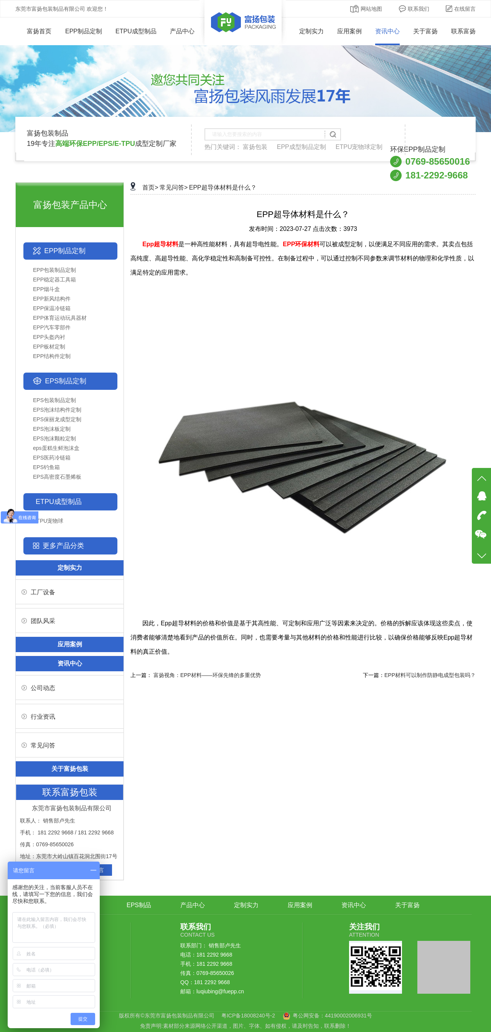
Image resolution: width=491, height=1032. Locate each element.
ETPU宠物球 (48, 521)
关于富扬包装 (69, 768)
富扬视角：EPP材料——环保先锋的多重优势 (207, 675)
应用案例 (349, 31)
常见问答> (174, 187)
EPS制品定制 (65, 381)
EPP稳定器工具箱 (54, 279)
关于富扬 (425, 31)
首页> (150, 187)
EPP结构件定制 (52, 356)
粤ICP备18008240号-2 (248, 1015)
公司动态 (38, 688)
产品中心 (182, 31)
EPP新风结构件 (52, 299)
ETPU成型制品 (136, 31)
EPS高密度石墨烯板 (57, 477)
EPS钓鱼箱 (46, 467)
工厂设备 (38, 592)
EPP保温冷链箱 (52, 308)
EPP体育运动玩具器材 (60, 318)
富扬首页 (33, 31)
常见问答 (38, 745)
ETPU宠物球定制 (359, 147)
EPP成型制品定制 (301, 147)
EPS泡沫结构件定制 (57, 410)
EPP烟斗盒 (46, 289)
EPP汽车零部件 (52, 327)
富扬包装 (255, 147)
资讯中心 (387, 31)
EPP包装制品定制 (54, 270)
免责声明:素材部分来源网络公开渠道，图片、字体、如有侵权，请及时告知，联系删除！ (245, 1026)
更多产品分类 (63, 546)
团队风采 (38, 621)
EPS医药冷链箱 (52, 458)
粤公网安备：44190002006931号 (332, 1015)
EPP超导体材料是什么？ (223, 187)
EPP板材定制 (49, 346)
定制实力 (311, 31)
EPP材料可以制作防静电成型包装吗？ (430, 675)
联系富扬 (463, 31)
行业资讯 (38, 716)
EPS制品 (139, 905)
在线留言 (461, 9)
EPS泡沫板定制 (52, 429)
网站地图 (366, 9)
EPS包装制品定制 (54, 400)
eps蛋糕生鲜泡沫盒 (56, 448)
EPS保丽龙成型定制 (57, 419)
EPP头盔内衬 (49, 337)
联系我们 (414, 9)
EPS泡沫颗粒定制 (54, 438)
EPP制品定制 (83, 31)
